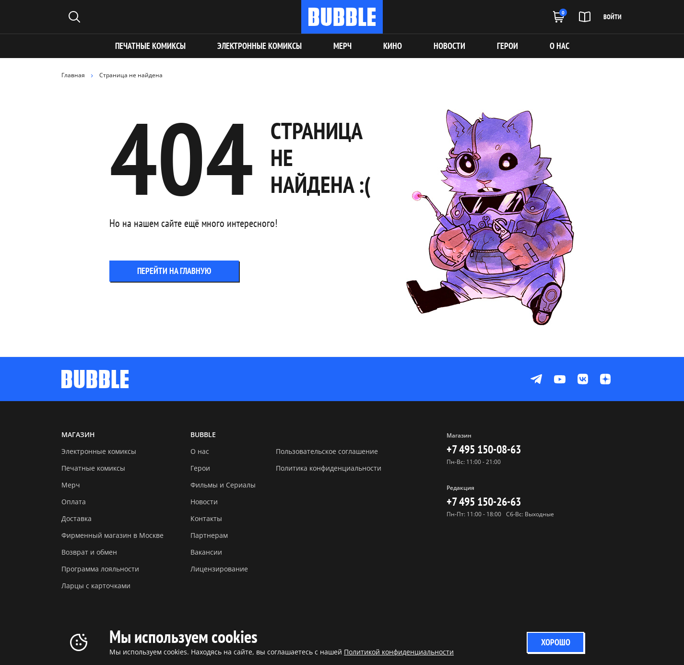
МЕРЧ (342, 45)
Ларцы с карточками (95, 585)
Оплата (73, 501)
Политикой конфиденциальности (399, 651)
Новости (204, 501)
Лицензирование (219, 568)
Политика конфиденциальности (328, 468)
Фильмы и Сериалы (223, 484)
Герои (200, 468)
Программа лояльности (100, 568)
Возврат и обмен (89, 552)
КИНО (392, 45)
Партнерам (209, 535)
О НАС (559, 45)
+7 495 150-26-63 (484, 501)
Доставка (76, 518)
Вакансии (206, 552)
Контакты (206, 518)
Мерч (70, 484)
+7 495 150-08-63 (484, 449)
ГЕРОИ (507, 45)
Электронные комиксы (259, 45)
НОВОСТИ (449, 45)
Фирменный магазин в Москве (112, 535)
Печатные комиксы (150, 45)
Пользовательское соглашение (327, 451)
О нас (199, 451)
